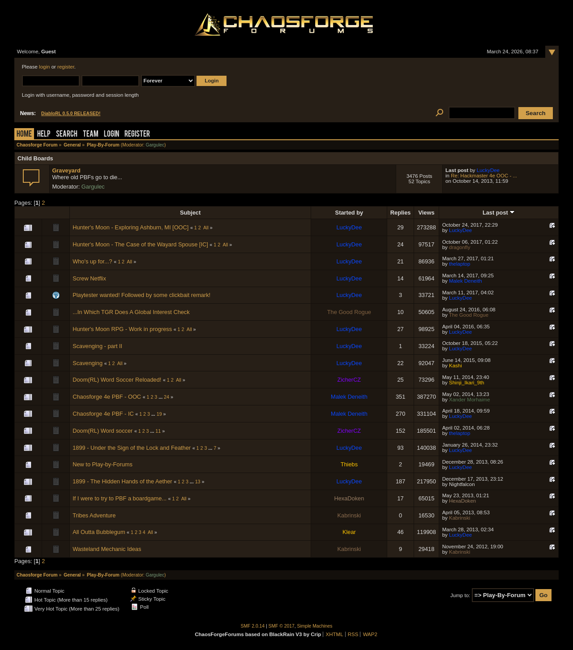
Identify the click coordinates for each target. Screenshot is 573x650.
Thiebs (349, 464)
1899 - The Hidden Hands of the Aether (122, 481)
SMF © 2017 (282, 626)
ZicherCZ (349, 379)
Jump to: (460, 595)
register (65, 66)
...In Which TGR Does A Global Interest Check (131, 312)
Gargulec (154, 144)
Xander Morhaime (469, 399)
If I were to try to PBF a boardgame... (120, 498)
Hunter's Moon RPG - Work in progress (122, 329)
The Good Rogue (349, 312)
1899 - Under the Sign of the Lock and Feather (132, 447)
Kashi (455, 365)
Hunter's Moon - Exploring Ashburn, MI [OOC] (130, 227)
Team (90, 134)
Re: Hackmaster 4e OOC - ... (484, 175)
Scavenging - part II (97, 346)
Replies (400, 212)
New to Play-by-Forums (103, 464)
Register (137, 134)
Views (426, 212)
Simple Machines (315, 626)
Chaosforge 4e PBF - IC (103, 413)
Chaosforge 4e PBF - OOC (107, 396)
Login (111, 134)
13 (198, 481)
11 (158, 431)
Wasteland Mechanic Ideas (107, 549)
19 (159, 414)
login (44, 66)
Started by (349, 212)
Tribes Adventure (94, 515)
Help (44, 134)
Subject (190, 212)
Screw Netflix (89, 278)
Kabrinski (349, 515)
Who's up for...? (92, 261)
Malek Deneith (465, 281)
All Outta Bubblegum (100, 532)
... (161, 397)
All (206, 227)
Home (24, 134)
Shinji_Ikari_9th (466, 382)
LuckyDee (488, 170)
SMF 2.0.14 (253, 626)
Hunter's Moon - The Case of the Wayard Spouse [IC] (140, 244)
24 (166, 397)
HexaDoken (349, 498)
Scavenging (88, 363)
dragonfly (459, 247)
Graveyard (66, 170)
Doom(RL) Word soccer (103, 430)
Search (66, 134)
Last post (499, 212)
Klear (349, 532)
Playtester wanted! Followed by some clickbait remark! (141, 295)
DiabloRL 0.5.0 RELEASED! (70, 113)
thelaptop (459, 264)
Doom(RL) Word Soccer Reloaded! (117, 379)
